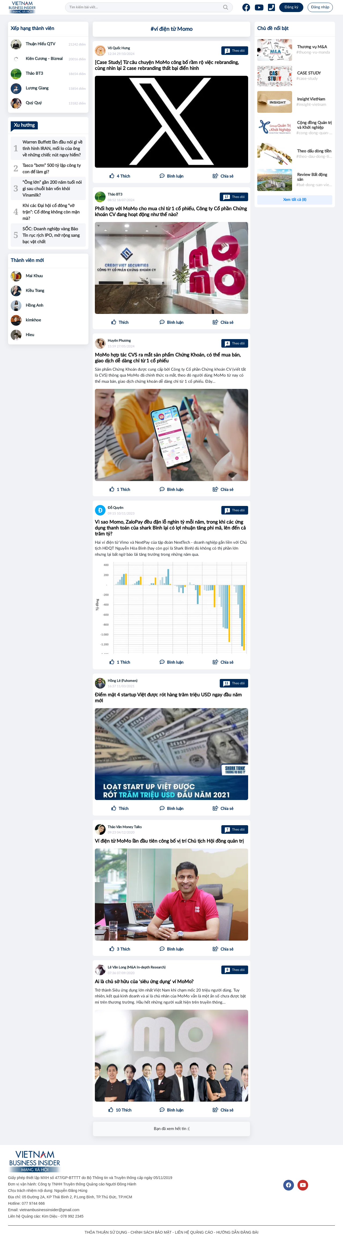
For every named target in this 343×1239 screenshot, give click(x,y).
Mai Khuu (34, 276)
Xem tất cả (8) (294, 200)
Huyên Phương (119, 341)
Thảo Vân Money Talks (125, 827)
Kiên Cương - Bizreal (44, 59)
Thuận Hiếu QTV (40, 44)
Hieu (30, 335)
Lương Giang (37, 88)
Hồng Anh (34, 305)
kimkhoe (33, 320)
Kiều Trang (35, 291)
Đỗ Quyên (115, 508)
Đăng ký (291, 7)
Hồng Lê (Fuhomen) (122, 681)
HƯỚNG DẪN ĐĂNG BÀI (237, 1232)
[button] (223, 176)
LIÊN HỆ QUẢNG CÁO (194, 1232)
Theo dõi (235, 50)
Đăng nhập (320, 7)
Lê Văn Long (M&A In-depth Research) (136, 967)
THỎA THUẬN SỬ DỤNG (106, 1232)
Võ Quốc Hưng (119, 48)
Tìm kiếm (225, 7)
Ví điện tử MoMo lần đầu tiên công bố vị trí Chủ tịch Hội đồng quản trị (169, 841)
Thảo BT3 (115, 194)
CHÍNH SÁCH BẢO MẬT (151, 1232)
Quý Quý (34, 103)
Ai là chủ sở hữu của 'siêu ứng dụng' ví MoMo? (144, 981)
